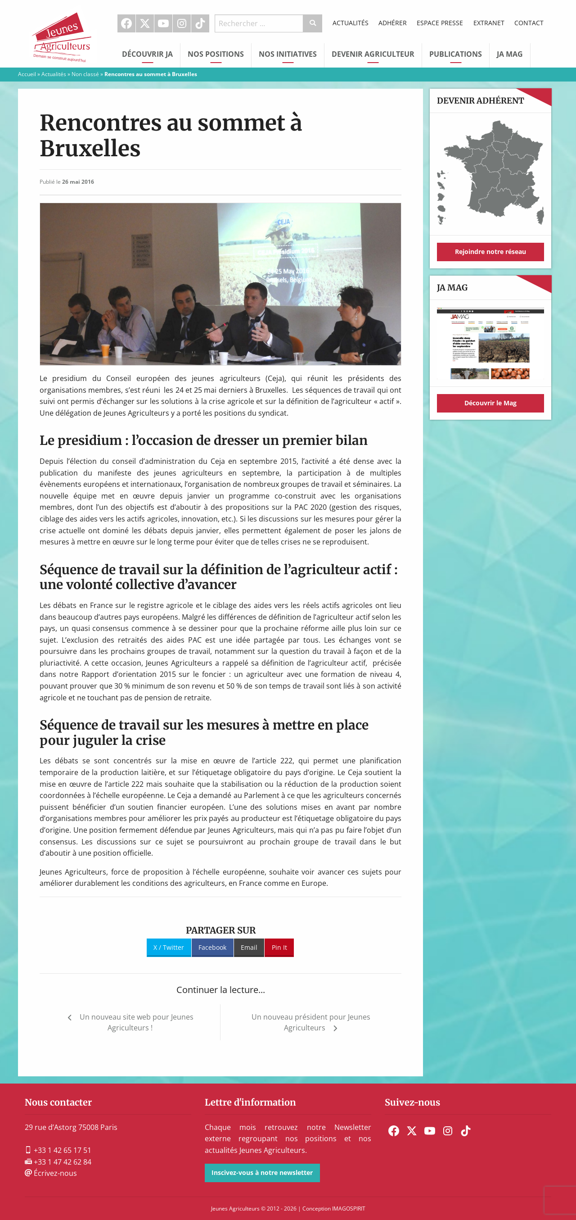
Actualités (351, 22)
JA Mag (510, 54)
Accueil (27, 74)
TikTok (200, 23)
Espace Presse (440, 22)
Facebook (126, 23)
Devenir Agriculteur (373, 54)
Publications (455, 54)
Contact (529, 22)
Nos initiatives (288, 54)
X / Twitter (168, 947)
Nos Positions (216, 54)
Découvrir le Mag (490, 403)
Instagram (182, 23)
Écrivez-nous (51, 1173)
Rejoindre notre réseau (490, 251)
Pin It (279, 947)
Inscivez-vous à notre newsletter (262, 1172)
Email (249, 947)
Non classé (85, 74)
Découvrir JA (147, 54)
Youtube (163, 23)
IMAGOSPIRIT (348, 1208)
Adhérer (392, 22)
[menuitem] (126, 23)
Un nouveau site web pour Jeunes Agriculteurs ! (137, 1022)
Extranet (488, 22)
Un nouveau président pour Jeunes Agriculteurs (311, 1022)
